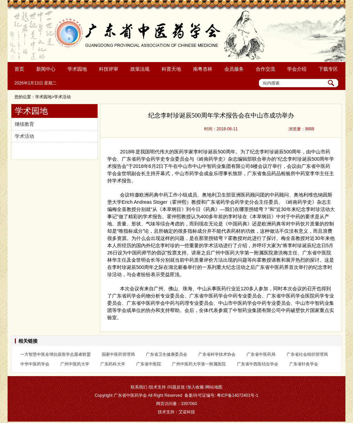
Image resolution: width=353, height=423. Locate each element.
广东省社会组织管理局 (307, 354)
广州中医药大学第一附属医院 (199, 364)
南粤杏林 (202, 69)
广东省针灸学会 (303, 364)
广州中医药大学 (74, 364)
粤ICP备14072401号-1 (237, 395)
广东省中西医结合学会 (257, 364)
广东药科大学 (112, 364)
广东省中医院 (148, 364)
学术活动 (24, 136)
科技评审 (108, 69)
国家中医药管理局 (118, 354)
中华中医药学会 (34, 364)
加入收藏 (195, 387)
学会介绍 (296, 69)
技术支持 (157, 387)
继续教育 (24, 124)
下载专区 (328, 69)
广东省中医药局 (260, 354)
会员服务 (234, 69)
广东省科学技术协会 (216, 354)
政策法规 (140, 69)
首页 (19, 69)
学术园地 (77, 69)
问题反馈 (176, 387)
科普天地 (171, 69)
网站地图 (214, 387)
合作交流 (265, 69)
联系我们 (139, 387)
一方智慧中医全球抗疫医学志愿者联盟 (55, 354)
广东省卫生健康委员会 (166, 354)
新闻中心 (46, 69)
